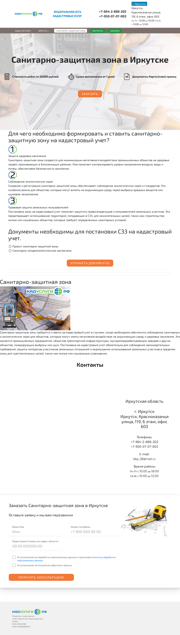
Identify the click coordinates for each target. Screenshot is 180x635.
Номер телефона (80, 526)
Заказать (90, 94)
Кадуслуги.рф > (23, 30)
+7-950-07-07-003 (112, 16)
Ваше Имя (18, 526)
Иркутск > (43, 30)
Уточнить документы (90, 263)
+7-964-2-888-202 (112, 11)
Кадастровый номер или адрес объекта (35, 541)
